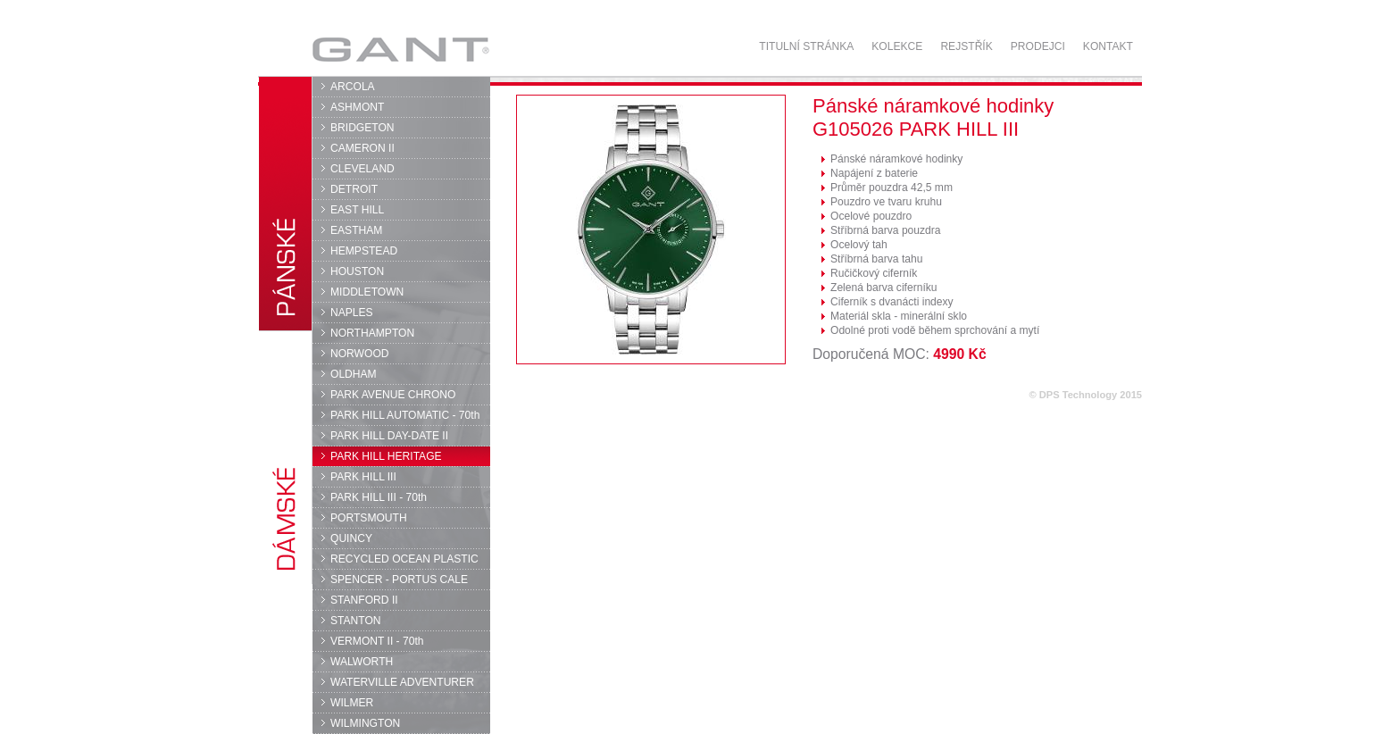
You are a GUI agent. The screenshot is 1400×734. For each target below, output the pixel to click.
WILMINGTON (365, 723)
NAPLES (351, 312)
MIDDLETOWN (367, 292)
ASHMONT (357, 107)
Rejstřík (966, 46)
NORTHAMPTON (372, 333)
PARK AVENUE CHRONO (393, 394)
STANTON (355, 620)
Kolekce (896, 46)
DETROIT (354, 189)
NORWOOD (359, 353)
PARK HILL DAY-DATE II (389, 436)
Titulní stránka (806, 46)
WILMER (351, 702)
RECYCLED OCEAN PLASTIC (404, 559)
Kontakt (1108, 46)
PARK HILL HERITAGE (386, 456)
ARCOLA (352, 86)
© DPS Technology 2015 (1085, 394)
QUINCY (351, 538)
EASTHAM (356, 230)
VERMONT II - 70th (376, 641)
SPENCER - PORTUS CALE (399, 579)
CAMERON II (362, 148)
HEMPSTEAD (363, 251)
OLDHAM (353, 374)
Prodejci (1038, 46)
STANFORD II (364, 600)
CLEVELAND (362, 169)
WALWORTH (361, 661)
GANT (400, 49)
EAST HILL (357, 210)
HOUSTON (357, 271)
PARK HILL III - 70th (378, 497)
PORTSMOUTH (368, 518)
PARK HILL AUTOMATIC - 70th (404, 415)
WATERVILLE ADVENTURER (402, 682)
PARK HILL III (363, 477)
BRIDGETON (362, 127)
